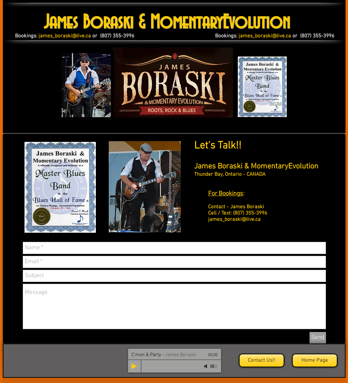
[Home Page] (315, 360)
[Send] (318, 338)
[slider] (214, 366)
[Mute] (206, 366)
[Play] (134, 366)
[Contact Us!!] (261, 360)
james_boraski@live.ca (234, 219)
